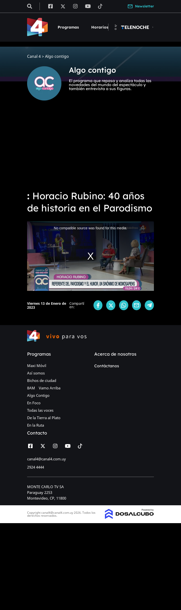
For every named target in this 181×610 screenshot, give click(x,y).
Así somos (36, 373)
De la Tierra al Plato (43, 417)
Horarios (99, 27)
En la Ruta (35, 425)
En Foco (34, 402)
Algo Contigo (38, 395)
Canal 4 (34, 56)
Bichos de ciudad (41, 380)
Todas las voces (40, 410)
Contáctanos (106, 365)
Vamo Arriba (49, 387)
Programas (68, 27)
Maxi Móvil (36, 365)
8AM (31, 387)
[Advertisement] (90, 149)
